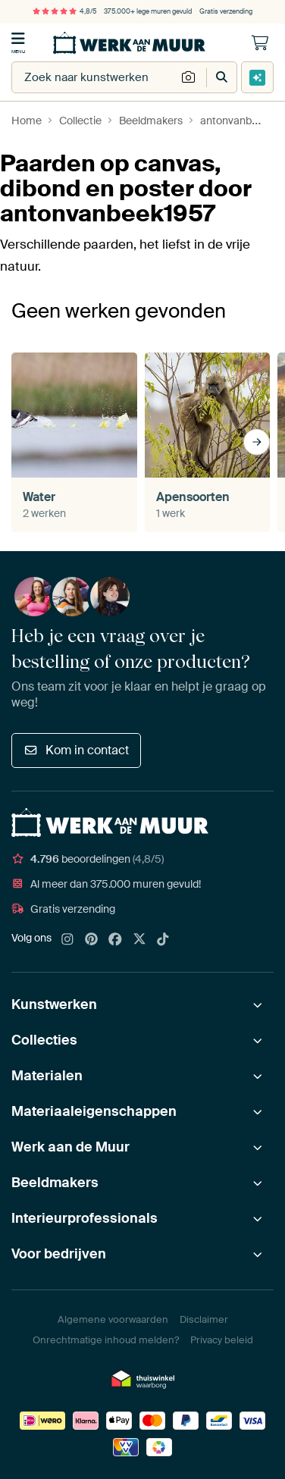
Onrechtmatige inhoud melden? (106, 1339)
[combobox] (94, 77)
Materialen (47, 1076)
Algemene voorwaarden (113, 1319)
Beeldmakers (55, 1182)
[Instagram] (67, 940)
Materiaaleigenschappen (94, 1111)
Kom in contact (76, 750)
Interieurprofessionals (84, 1218)
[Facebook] (115, 940)
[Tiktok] (163, 940)
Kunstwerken (54, 1004)
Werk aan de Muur (70, 1147)
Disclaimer (204, 1319)
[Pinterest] (91, 940)
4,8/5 (64, 11)
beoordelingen (87, 859)
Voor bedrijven (58, 1254)
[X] (139, 940)
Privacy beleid (221, 1339)
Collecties (44, 1040)
